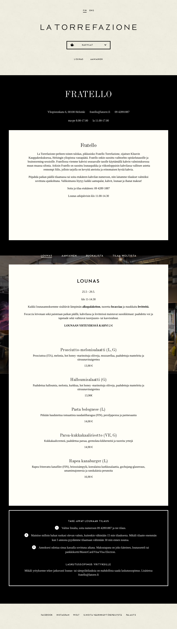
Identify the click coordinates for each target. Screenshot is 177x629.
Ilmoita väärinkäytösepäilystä (103, 615)
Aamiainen (96, 59)
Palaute (131, 615)
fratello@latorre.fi (100, 111)
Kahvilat (88, 44)
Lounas (78, 59)
